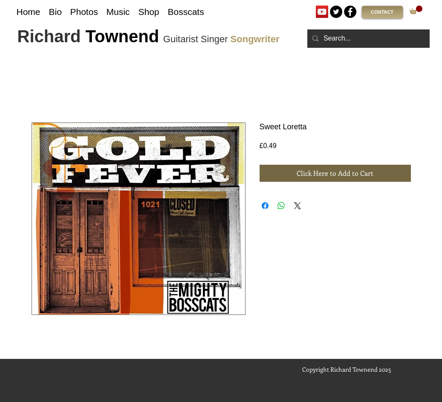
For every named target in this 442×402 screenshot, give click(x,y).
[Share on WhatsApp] (281, 206)
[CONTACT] (382, 12)
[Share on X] (297, 206)
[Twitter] (336, 12)
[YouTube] (322, 12)
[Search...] (368, 38)
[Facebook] (350, 12)
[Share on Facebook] (265, 206)
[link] (416, 10)
